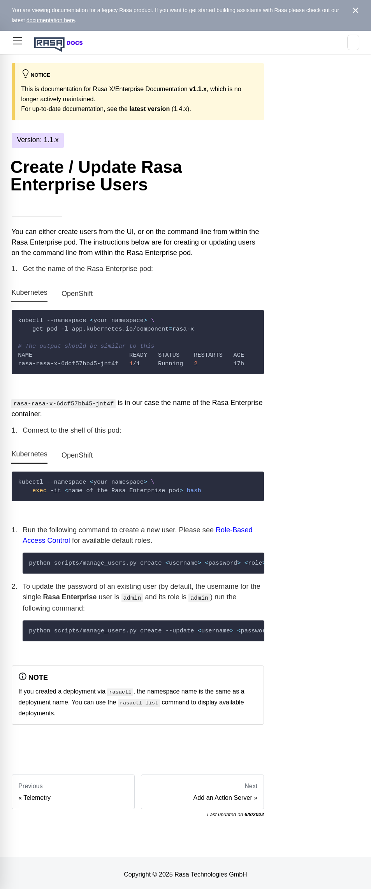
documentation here (50, 20)
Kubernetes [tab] (29, 293)
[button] (17, 42)
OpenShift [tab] (77, 294)
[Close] (355, 10)
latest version (149, 109)
